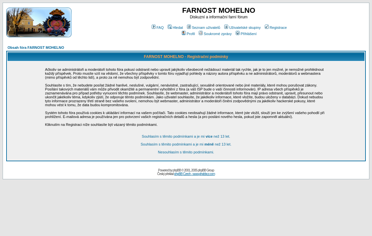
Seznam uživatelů (203, 28)
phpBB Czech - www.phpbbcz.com (194, 174)
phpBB (177, 170)
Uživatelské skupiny (242, 28)
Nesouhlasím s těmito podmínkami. (186, 152)
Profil (188, 34)
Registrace (276, 28)
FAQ (158, 28)
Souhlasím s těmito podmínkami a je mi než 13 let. (186, 136)
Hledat (175, 28)
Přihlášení (246, 34)
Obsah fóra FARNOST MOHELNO (36, 47)
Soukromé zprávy (215, 34)
